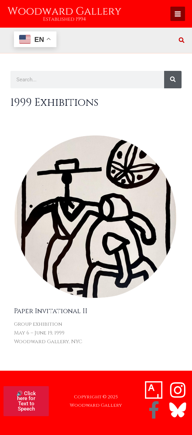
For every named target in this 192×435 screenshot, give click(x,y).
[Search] (173, 79)
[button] (182, 41)
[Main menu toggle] (177, 14)
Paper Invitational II (50, 311)
